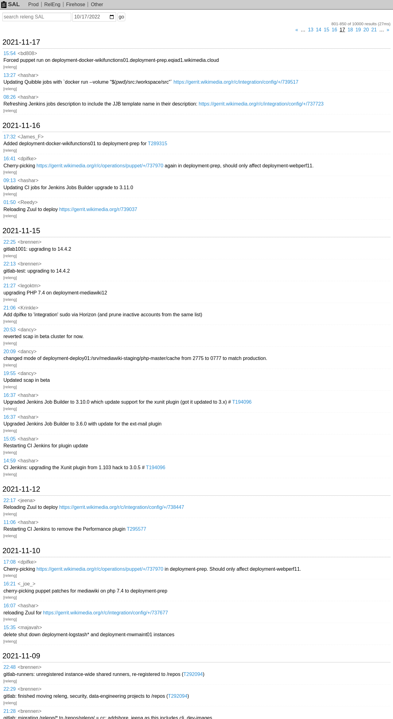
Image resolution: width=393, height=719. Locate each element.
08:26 (9, 97)
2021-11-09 (21, 655)
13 (310, 29)
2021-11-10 (21, 550)
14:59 (9, 460)
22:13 (9, 263)
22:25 (9, 242)
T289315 (157, 143)
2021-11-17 (21, 42)
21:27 (9, 285)
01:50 (9, 202)
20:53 (9, 329)
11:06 (9, 522)
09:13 (9, 180)
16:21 (9, 583)
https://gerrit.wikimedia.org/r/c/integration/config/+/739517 (235, 82)
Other (97, 4)
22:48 (9, 667)
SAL (10, 4)
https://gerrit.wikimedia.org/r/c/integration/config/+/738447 (121, 507)
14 (318, 29)
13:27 (9, 75)
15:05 (9, 438)
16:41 (9, 158)
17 (342, 29)
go (121, 16)
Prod (33, 4)
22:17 (9, 500)
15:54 (9, 53)
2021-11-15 (21, 230)
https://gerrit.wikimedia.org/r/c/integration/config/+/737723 (261, 103)
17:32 (9, 136)
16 (334, 29)
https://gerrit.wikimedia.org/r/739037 (98, 209)
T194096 (241, 402)
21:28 (9, 711)
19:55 (9, 373)
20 (366, 29)
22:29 (9, 689)
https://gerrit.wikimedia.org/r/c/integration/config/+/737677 (105, 612)
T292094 (193, 674)
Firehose (75, 4)
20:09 (9, 351)
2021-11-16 (21, 125)
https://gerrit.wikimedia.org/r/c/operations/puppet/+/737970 (100, 165)
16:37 (9, 395)
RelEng (52, 4)
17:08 (9, 562)
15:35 (9, 627)
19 (358, 29)
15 (326, 29)
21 (374, 29)
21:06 (9, 307)
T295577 (136, 529)
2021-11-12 (21, 489)
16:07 (9, 605)
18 (350, 29)
